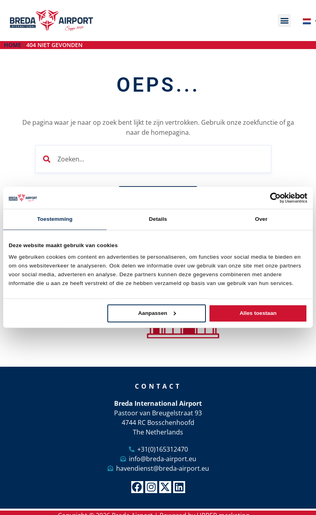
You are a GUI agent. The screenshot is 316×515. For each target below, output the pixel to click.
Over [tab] (261, 219)
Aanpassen (157, 313)
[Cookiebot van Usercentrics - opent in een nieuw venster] (272, 198)
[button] (284, 20)
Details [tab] (158, 219)
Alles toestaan (258, 313)
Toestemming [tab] (55, 219)
